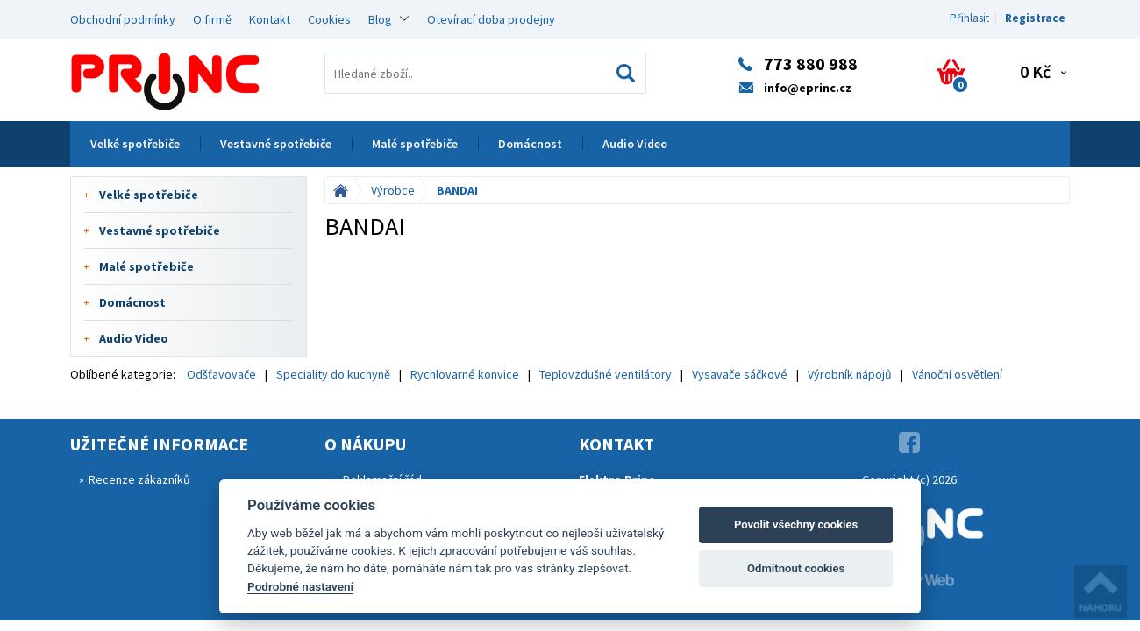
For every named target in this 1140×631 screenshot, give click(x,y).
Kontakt (269, 19)
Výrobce (393, 190)
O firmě (212, 19)
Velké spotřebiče (135, 144)
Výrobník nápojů (850, 374)
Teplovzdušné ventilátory (605, 374)
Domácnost (530, 144)
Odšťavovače (221, 374)
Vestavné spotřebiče (275, 144)
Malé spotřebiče (415, 144)
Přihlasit (969, 18)
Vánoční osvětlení (957, 374)
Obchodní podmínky (122, 19)
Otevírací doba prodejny (491, 19)
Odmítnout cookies (795, 568)
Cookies (329, 19)
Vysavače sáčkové (739, 374)
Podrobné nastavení (300, 586)
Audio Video (634, 144)
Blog (380, 19)
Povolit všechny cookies (796, 524)
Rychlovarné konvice (464, 374)
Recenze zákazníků (139, 479)
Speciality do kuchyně (333, 374)
